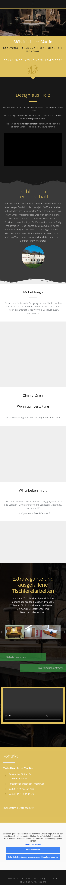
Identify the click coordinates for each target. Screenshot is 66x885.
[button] (33, 3)
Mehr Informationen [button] (33, 844)
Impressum (9, 807)
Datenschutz (26, 807)
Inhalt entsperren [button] (33, 850)
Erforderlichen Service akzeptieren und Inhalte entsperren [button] (33, 857)
